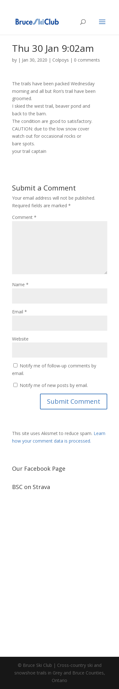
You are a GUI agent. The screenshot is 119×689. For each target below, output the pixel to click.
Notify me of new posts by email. (54, 385)
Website (20, 339)
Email (19, 312)
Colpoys (60, 60)
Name (20, 284)
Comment (24, 217)
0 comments (87, 60)
